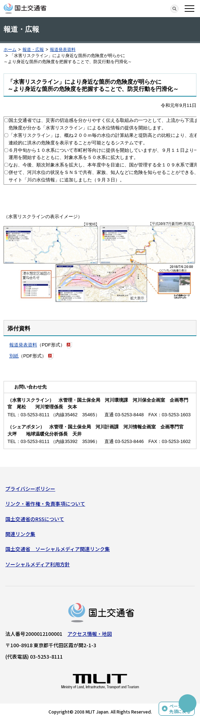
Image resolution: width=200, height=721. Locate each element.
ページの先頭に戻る (180, 709)
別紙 (14, 356)
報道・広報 (33, 49)
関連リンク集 (20, 533)
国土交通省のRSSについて (34, 518)
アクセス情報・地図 (89, 633)
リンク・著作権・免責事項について (45, 503)
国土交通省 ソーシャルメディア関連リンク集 (57, 548)
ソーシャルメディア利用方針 (37, 564)
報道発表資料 (63, 49)
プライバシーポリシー (30, 488)
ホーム (10, 49)
